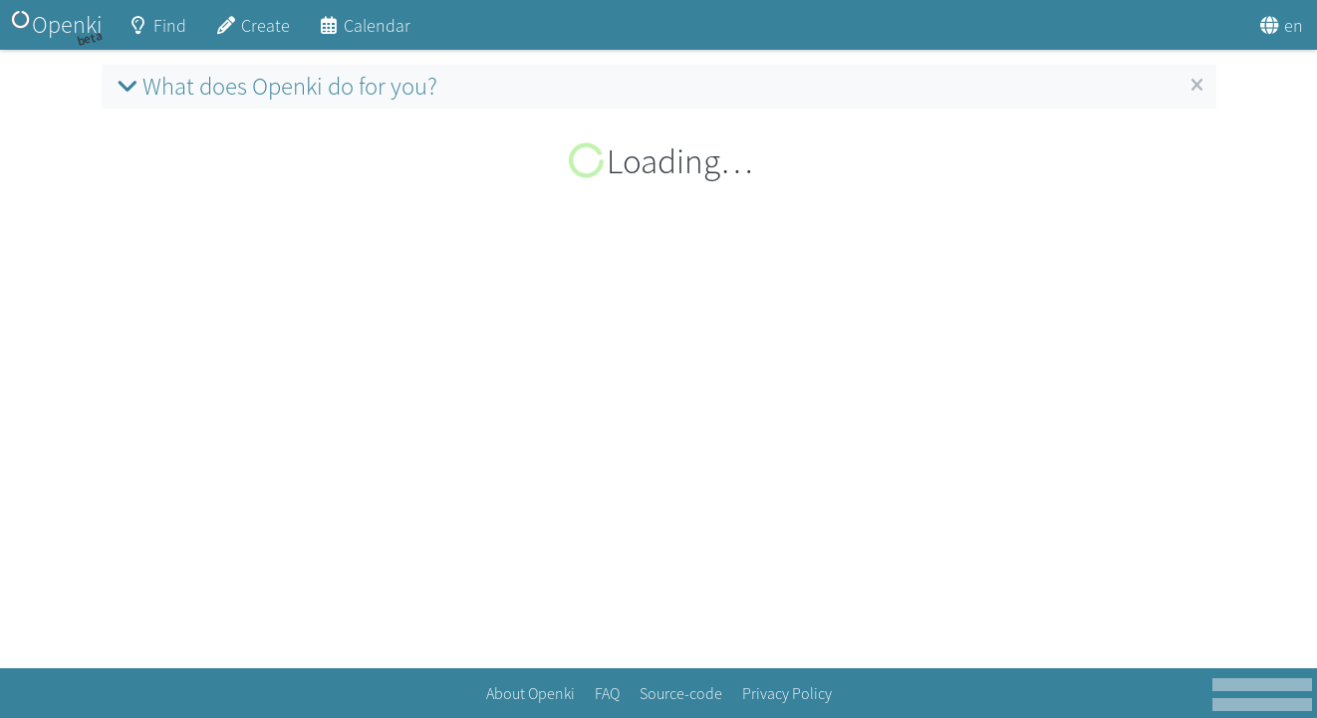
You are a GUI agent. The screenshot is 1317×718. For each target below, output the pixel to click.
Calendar (364, 32)
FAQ (607, 693)
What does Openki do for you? (274, 86)
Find (157, 32)
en (1281, 25)
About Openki (530, 693)
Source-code (681, 693)
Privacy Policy (787, 693)
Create (252, 32)
